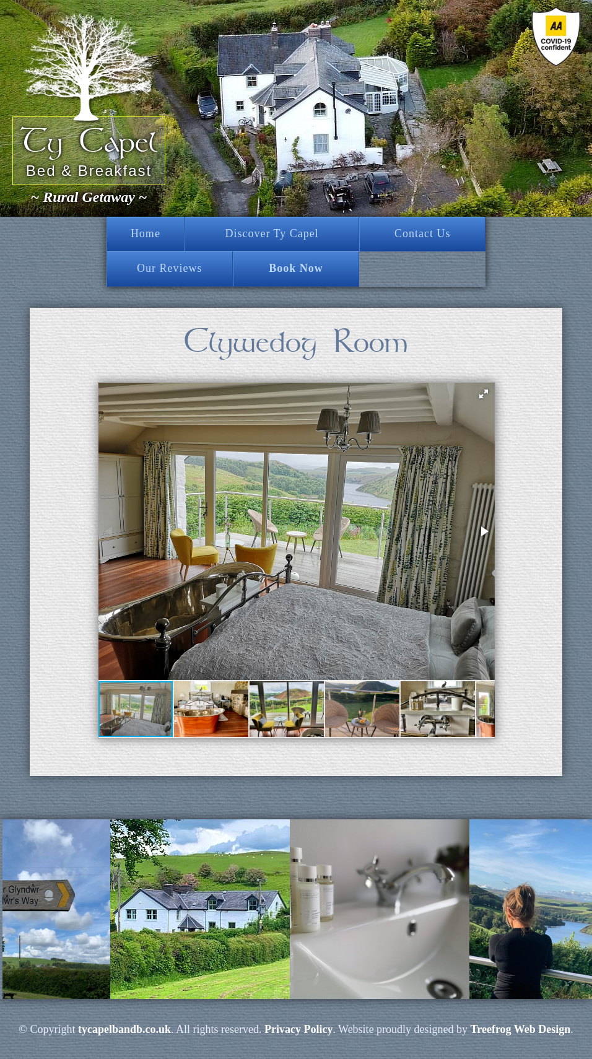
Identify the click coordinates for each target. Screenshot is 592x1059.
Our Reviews (169, 268)
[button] (484, 394)
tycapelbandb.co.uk (124, 1029)
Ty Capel (88, 141)
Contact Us (422, 233)
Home (145, 233)
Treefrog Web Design (521, 1029)
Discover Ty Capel (271, 233)
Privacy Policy (298, 1029)
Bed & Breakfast (89, 170)
